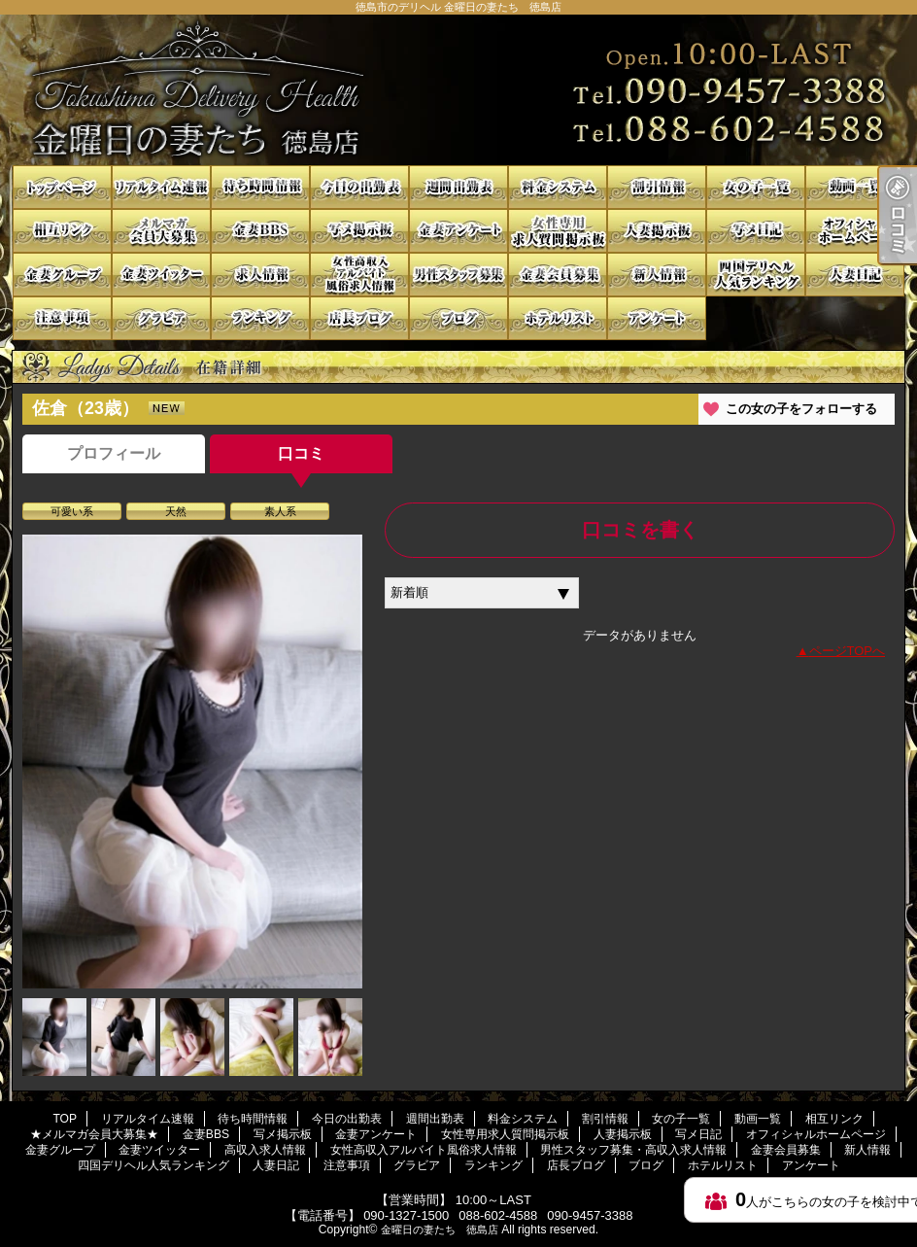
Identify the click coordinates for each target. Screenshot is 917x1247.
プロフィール (113, 453)
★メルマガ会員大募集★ (161, 231)
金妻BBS (260, 231)
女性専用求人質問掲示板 (557, 231)
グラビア (161, 318)
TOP (62, 187)
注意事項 (62, 318)
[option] (192, 761)
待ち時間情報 (260, 187)
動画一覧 (854, 187)
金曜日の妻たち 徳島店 (439, 1229)
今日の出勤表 (359, 187)
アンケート (656, 318)
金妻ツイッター (161, 274)
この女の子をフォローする (801, 408)
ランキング (260, 318)
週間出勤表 (458, 187)
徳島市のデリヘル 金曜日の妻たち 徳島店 (458, 90)
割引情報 (656, 187)
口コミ (301, 453)
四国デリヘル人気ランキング (755, 274)
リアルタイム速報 (161, 187)
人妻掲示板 (656, 231)
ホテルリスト (557, 318)
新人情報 (656, 274)
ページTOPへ (847, 650)
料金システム (557, 187)
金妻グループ (62, 274)
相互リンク (62, 231)
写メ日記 (755, 231)
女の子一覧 (755, 187)
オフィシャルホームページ (854, 231)
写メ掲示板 (359, 231)
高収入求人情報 (260, 274)
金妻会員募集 (557, 274)
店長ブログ (359, 318)
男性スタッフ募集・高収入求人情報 (458, 274)
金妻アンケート (458, 231)
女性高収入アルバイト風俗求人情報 (359, 274)
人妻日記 (854, 274)
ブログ (458, 318)
